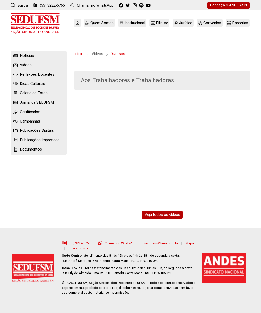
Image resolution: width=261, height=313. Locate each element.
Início (78, 53)
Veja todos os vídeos (162, 214)
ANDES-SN (228, 5)
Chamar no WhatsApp (117, 243)
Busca (19, 5)
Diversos (117, 53)
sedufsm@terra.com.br (161, 243)
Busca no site (78, 248)
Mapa (190, 243)
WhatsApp (91, 5)
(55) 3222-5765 (49, 5)
